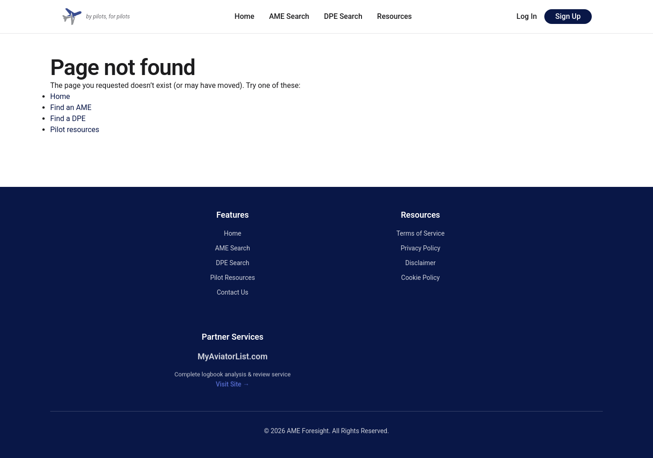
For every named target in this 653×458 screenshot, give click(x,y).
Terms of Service (420, 233)
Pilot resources (74, 129)
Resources (394, 16)
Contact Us (233, 292)
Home (244, 16)
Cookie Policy (420, 277)
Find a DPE (68, 118)
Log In (527, 16)
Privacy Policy (420, 248)
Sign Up (568, 16)
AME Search (289, 16)
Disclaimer (420, 263)
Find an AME (71, 107)
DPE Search (343, 16)
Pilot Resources (232, 277)
